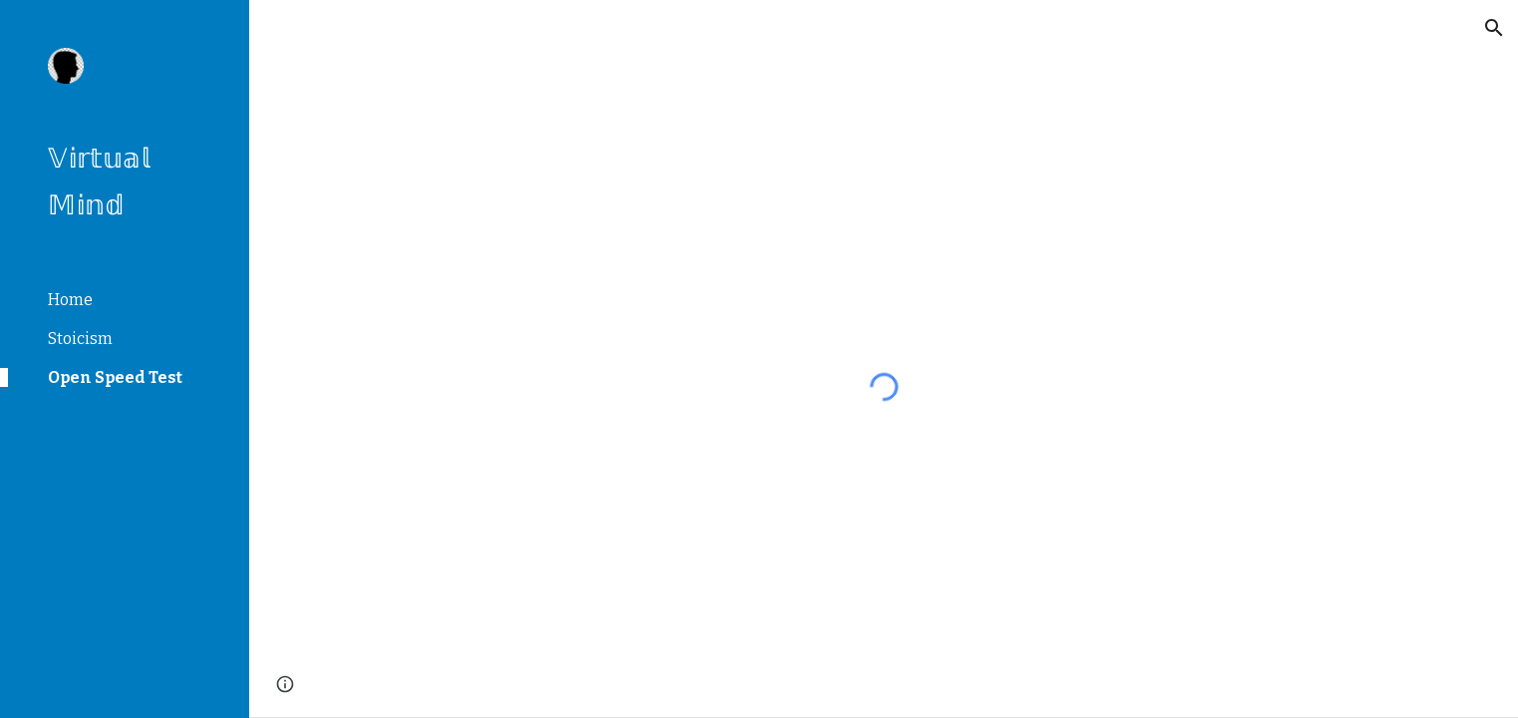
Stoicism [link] (80, 338)
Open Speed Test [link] (115, 377)
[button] (1494, 28)
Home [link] (70, 299)
